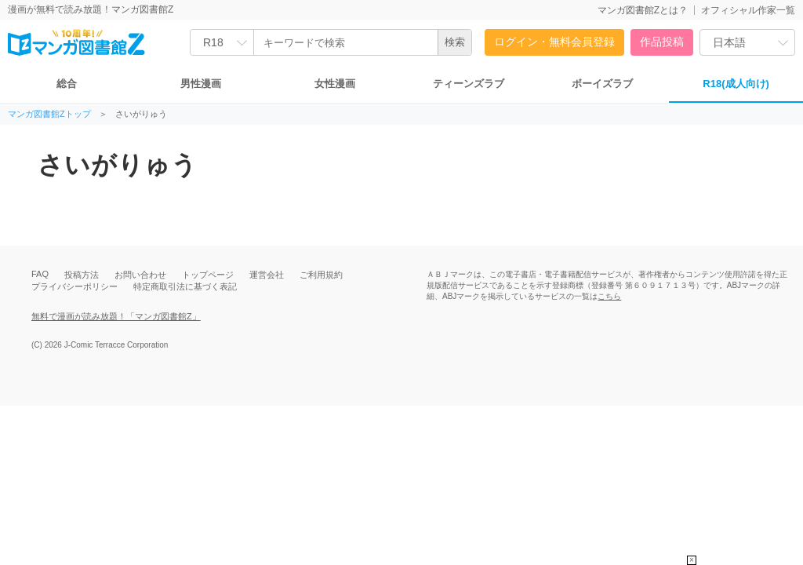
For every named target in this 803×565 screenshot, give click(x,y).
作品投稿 (662, 41)
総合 (66, 83)
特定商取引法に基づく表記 (185, 286)
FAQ (40, 274)
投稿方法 (81, 274)
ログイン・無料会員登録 (554, 41)
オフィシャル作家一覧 (748, 10)
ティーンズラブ (468, 83)
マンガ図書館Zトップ (49, 114)
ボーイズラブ (602, 83)
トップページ (208, 274)
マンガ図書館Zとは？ (643, 10)
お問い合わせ (140, 274)
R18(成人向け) (736, 83)
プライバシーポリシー (74, 286)
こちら (609, 296)
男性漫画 (200, 83)
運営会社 (266, 274)
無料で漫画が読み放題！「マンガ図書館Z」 (116, 316)
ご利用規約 (321, 274)
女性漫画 (334, 83)
